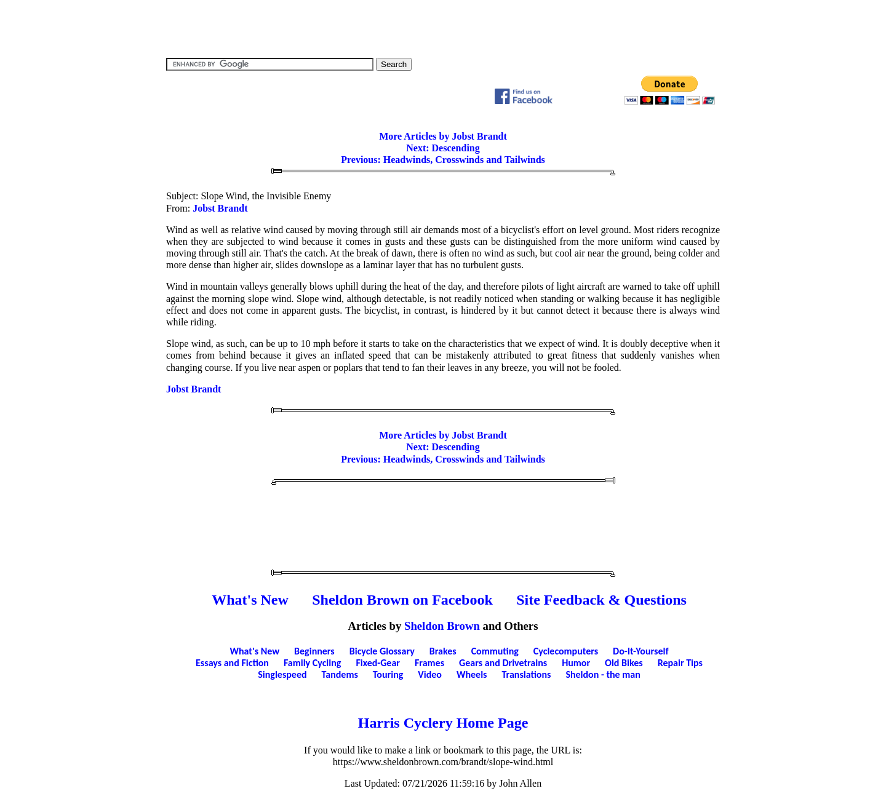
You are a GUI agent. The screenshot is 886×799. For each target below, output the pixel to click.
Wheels (472, 674)
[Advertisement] (443, 27)
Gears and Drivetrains (503, 663)
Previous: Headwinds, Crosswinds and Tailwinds (443, 159)
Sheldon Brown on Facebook (402, 600)
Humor (576, 663)
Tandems (340, 674)
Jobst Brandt (220, 208)
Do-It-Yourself (640, 651)
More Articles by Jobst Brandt (443, 136)
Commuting (495, 651)
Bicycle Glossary (382, 651)
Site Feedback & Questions (601, 600)
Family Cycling (312, 663)
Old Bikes (624, 663)
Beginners (314, 651)
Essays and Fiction (232, 663)
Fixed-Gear (378, 663)
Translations (526, 674)
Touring (388, 674)
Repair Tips (680, 663)
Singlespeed (282, 674)
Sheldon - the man (602, 674)
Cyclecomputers (565, 651)
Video (430, 674)
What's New (250, 600)
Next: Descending (443, 148)
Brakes (443, 651)
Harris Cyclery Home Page (443, 723)
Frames (429, 663)
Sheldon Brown (442, 625)
